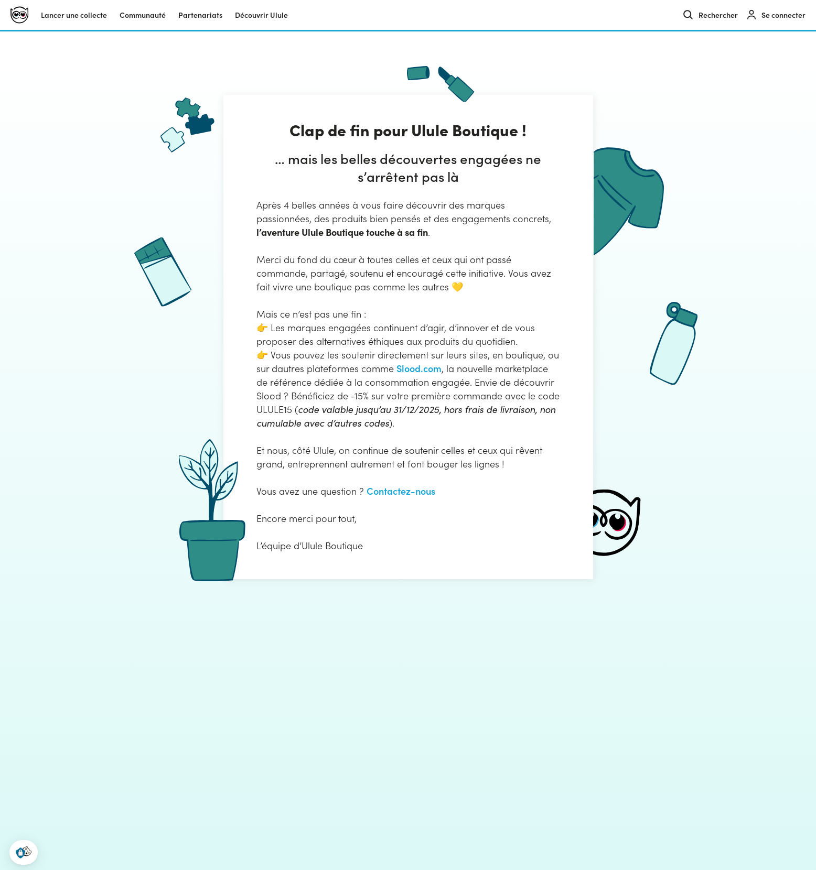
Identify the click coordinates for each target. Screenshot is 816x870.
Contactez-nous (401, 490)
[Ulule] (19, 15)
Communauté (143, 15)
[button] (23, 852)
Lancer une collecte (74, 15)
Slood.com (419, 368)
